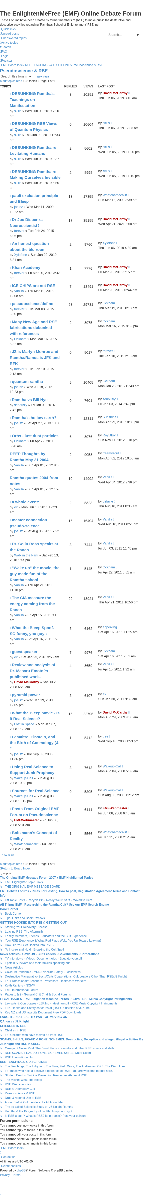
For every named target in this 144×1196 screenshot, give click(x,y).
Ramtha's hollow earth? (34, 417)
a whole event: (25, 502)
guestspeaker (24, 651)
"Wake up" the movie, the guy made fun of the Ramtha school (34, 574)
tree (105, 736)
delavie (108, 501)
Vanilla (19, 291)
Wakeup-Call (23, 778)
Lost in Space (24, 724)
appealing (110, 627)
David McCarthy (115, 93)
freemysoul (111, 453)
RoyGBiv (109, 435)
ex (16, 507)
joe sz (18, 207)
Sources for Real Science (35, 791)
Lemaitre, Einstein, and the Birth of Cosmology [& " (34, 743)
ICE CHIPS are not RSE (33, 285)
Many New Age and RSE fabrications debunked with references (33, 328)
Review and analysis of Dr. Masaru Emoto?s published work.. (32, 671)
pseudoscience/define (32, 303)
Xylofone (20, 255)
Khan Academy (26, 267)
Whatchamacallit (115, 195)
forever (19, 231)
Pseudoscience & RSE (24, 70)
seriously (20, 405)
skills (17, 111)
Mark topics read (11, 81)
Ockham (109, 303)
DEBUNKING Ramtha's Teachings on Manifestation (32, 99)
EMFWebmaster (26, 820)
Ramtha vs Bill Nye (29, 399)
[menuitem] (9, 33)
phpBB (21, 1170)
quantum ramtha (27, 381)
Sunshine (109, 417)
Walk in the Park (26, 555)
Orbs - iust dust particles (35, 436)
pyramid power (26, 695)
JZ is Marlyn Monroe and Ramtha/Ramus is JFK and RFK (35, 357)
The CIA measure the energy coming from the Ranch (32, 604)
